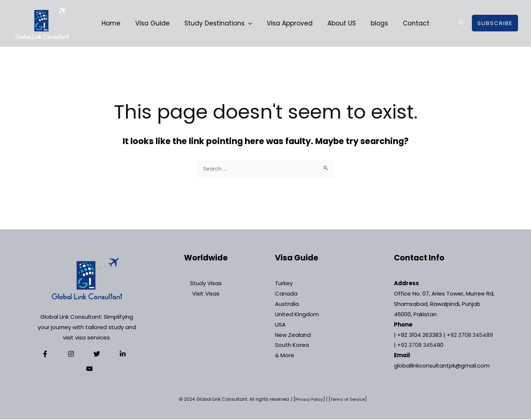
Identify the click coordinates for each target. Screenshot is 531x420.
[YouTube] (123, 354)
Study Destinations (220, 23)
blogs (375, 23)
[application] (250, 23)
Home (117, 23)
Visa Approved (290, 23)
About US (339, 23)
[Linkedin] (105, 354)
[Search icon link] (461, 23)
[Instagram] (68, 354)
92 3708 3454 (419, 345)
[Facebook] (50, 354)
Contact (409, 23)
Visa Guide (157, 23)
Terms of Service (348, 400)
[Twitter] (86, 354)
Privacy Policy (308, 400)
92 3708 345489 (472, 335)
